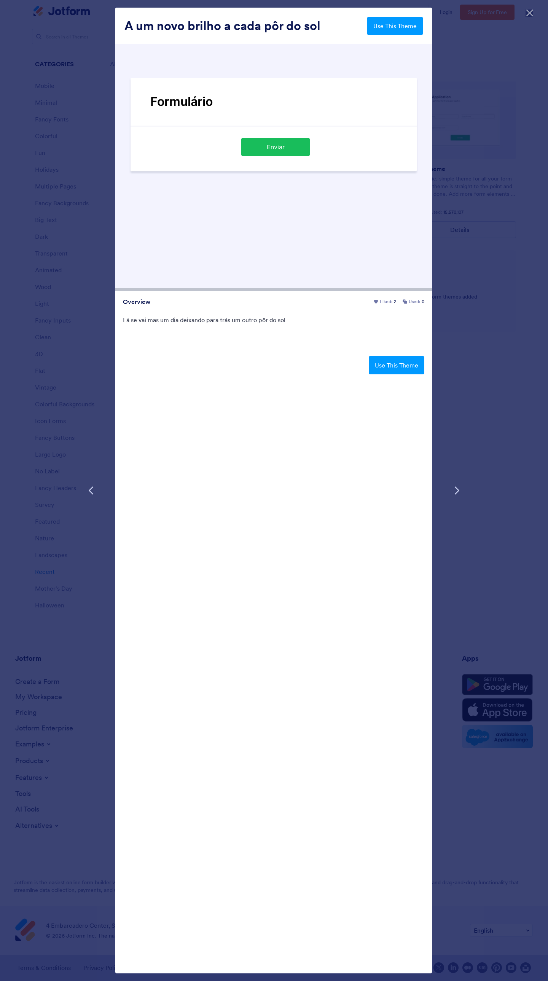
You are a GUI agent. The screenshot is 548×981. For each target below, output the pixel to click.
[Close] (529, 11)
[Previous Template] (91, 490)
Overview (136, 301)
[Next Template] (456, 490)
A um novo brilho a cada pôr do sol (222, 26)
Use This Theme (395, 26)
